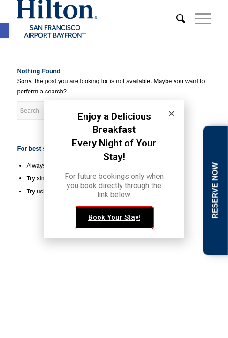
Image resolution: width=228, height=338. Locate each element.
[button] (171, 113)
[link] (4, 30)
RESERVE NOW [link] (215, 190)
